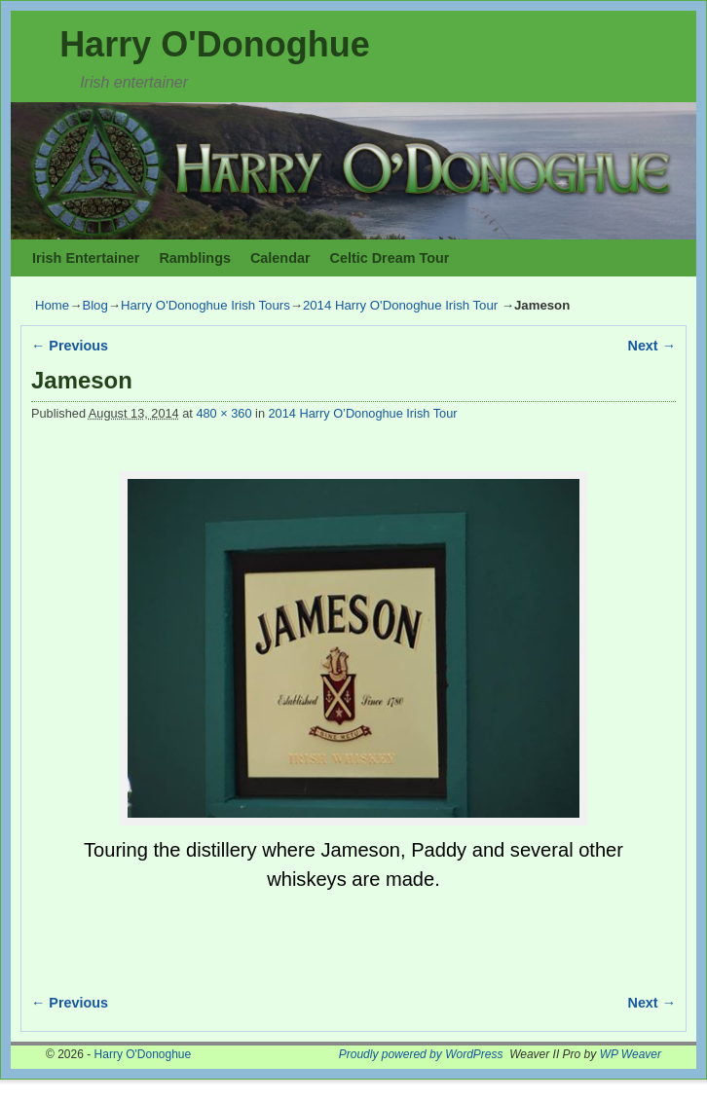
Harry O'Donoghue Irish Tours (205, 305)
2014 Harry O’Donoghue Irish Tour (363, 413)
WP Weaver (630, 1054)
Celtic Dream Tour (390, 258)
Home (52, 305)
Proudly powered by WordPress (421, 1054)
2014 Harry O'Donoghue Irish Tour (400, 305)
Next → (652, 345)
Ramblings (195, 258)
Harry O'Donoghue (214, 44)
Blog (94, 305)
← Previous (69, 345)
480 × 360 (223, 413)
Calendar (280, 258)
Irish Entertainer (85, 258)
